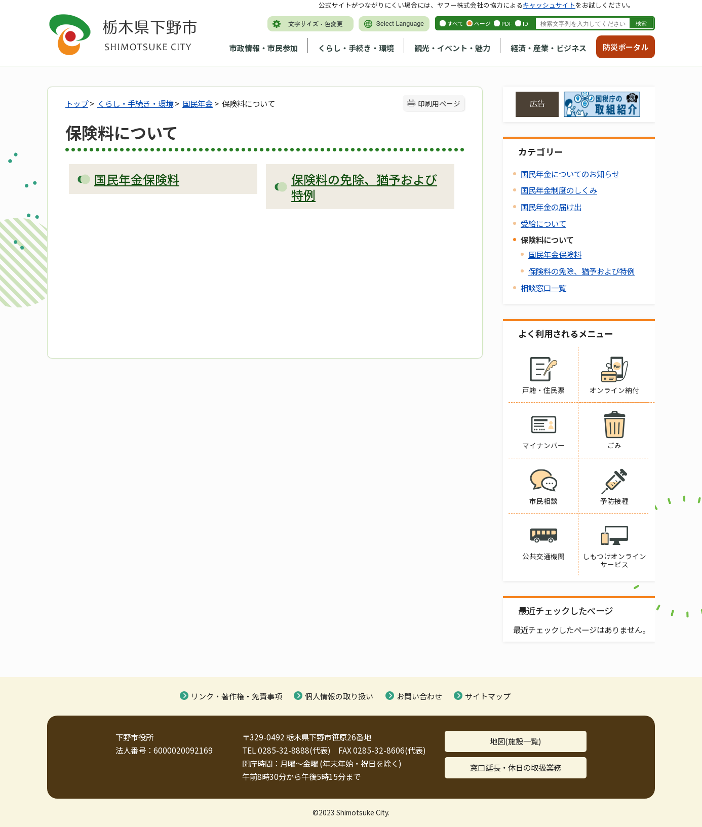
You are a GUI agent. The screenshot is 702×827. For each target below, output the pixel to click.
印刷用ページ (439, 103)
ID (525, 23)
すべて (455, 23)
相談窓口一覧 (543, 287)
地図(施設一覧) (515, 740)
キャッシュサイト (549, 5)
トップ (76, 103)
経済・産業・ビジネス (549, 48)
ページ (482, 23)
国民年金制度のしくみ (559, 189)
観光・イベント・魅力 (452, 48)
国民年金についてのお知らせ (570, 173)
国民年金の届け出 (551, 206)
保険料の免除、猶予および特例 (581, 271)
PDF (506, 23)
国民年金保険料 (554, 254)
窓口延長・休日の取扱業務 (515, 767)
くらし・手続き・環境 (356, 48)
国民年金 (197, 103)
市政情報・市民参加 (263, 48)
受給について (543, 223)
